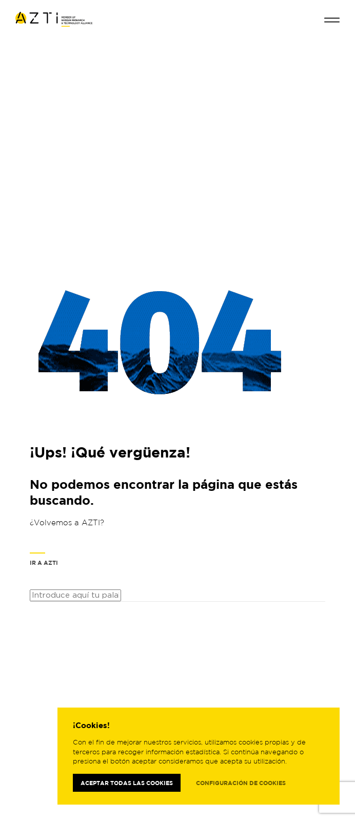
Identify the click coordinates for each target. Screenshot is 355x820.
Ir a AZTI (44, 559)
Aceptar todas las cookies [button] (127, 782)
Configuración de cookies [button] (241, 782)
